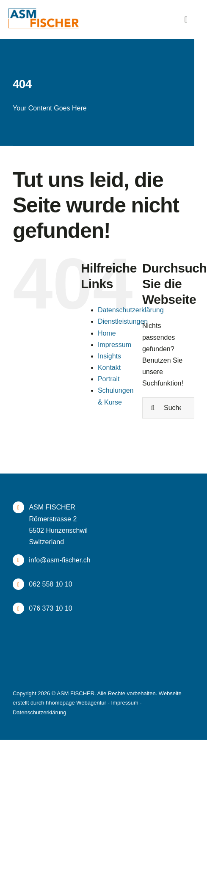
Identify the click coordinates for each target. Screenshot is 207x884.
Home (107, 333)
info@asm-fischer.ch (59, 560)
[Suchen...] (168, 408)
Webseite (170, 693)
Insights (109, 356)
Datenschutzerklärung (131, 310)
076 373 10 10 (50, 608)
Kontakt (109, 367)
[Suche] (152, 408)
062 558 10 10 (50, 584)
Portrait (109, 379)
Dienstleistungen (123, 321)
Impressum (114, 344)
